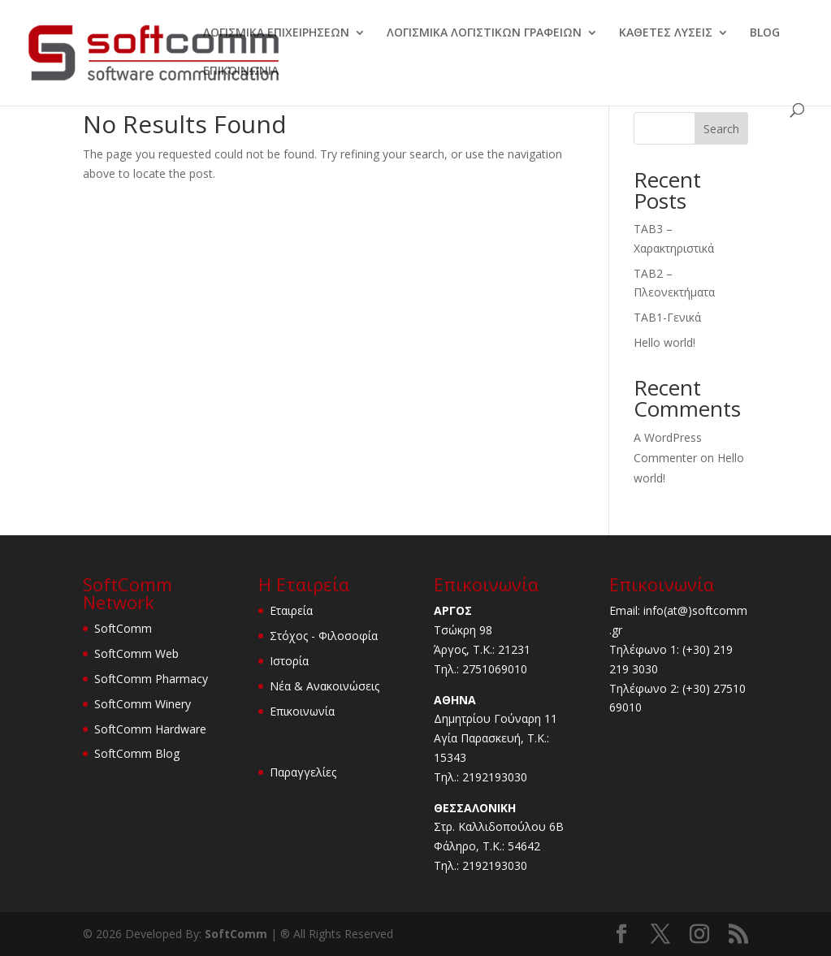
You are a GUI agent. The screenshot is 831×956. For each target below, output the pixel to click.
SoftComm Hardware (150, 729)
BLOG (765, 33)
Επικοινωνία (302, 711)
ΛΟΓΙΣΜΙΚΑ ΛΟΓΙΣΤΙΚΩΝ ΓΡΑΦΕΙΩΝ (484, 33)
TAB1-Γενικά (667, 317)
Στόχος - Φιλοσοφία (324, 635)
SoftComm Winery (142, 704)
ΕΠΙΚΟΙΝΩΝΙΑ (241, 71)
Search (721, 128)
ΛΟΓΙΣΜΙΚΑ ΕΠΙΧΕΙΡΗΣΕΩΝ (276, 33)
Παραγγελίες (303, 772)
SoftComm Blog (137, 753)
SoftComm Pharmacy (151, 678)
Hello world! (664, 342)
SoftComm (123, 628)
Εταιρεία (291, 610)
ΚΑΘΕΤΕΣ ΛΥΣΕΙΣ (665, 33)
